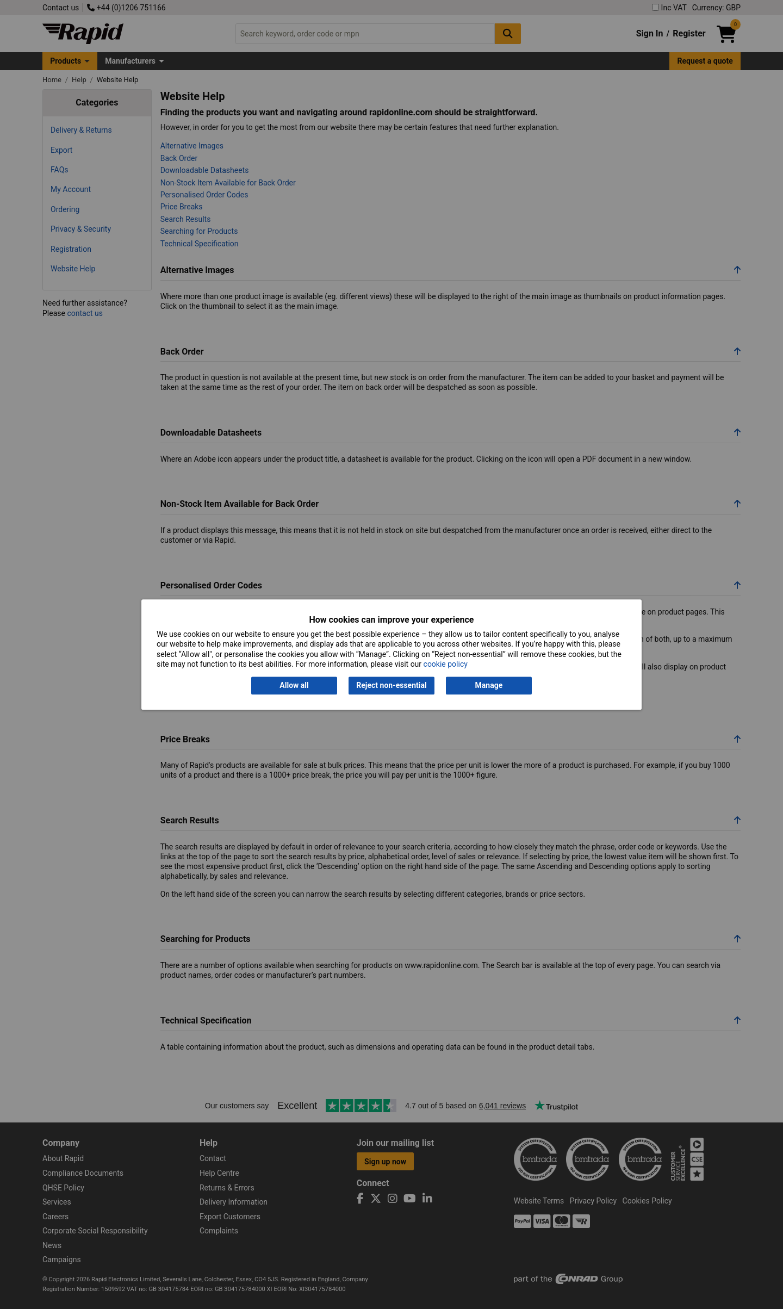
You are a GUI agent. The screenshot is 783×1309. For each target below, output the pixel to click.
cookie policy (446, 664)
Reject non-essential (391, 685)
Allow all (293, 685)
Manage (489, 685)
